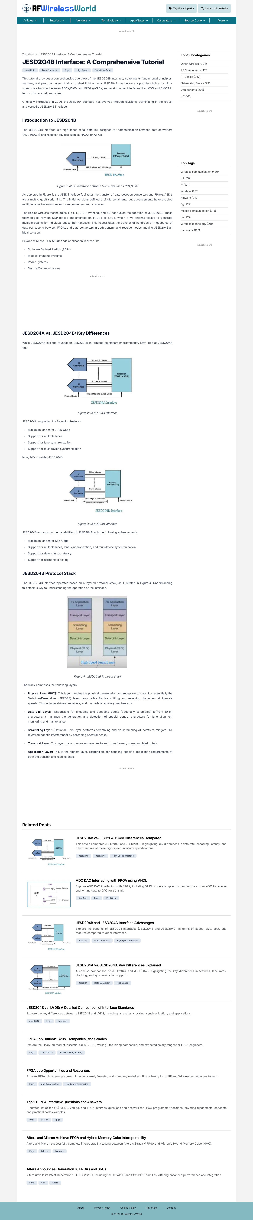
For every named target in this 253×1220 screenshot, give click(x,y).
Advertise (151, 1207)
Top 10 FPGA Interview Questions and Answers (64, 1102)
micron (44, 1151)
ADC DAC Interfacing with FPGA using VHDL (111, 880)
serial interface (103, 70)
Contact (171, 1207)
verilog (44, 1119)
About (81, 1207)
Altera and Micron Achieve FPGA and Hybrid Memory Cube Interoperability (86, 1138)
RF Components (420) (194, 70)
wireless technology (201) (197, 223)
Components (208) (192, 89)
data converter (50, 70)
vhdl (31, 1119)
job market (47, 1052)
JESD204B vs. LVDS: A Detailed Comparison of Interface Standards (80, 1007)
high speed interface (123, 855)
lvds (48, 1021)
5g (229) (186, 204)
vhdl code (111, 898)
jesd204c (101, 855)
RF (59, 8)
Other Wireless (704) (194, 63)
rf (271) (185, 184)
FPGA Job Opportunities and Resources (58, 1070)
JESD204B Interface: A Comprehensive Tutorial (70, 54)
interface (62, 1021)
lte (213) (186, 217)
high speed (82, 70)
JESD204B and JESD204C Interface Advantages (115, 923)
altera (55, 1182)
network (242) (189, 197)
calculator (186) (190, 230)
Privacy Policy (102, 1207)
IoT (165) (186, 96)
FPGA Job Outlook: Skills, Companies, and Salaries (67, 1039)
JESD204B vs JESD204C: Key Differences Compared (118, 838)
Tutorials (28, 54)
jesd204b (30, 70)
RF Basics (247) (190, 76)
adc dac (83, 898)
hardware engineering (71, 1052)
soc (43, 1182)
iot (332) (186, 178)
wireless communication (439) (200, 171)
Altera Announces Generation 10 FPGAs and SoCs (66, 1169)
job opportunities (50, 1084)
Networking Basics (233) (196, 83)
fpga (67, 70)
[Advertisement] (126, 41)
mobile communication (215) (198, 210)
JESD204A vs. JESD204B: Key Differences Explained (118, 965)
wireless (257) (189, 191)
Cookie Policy (128, 1207)
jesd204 (83, 940)
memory (59, 1151)
